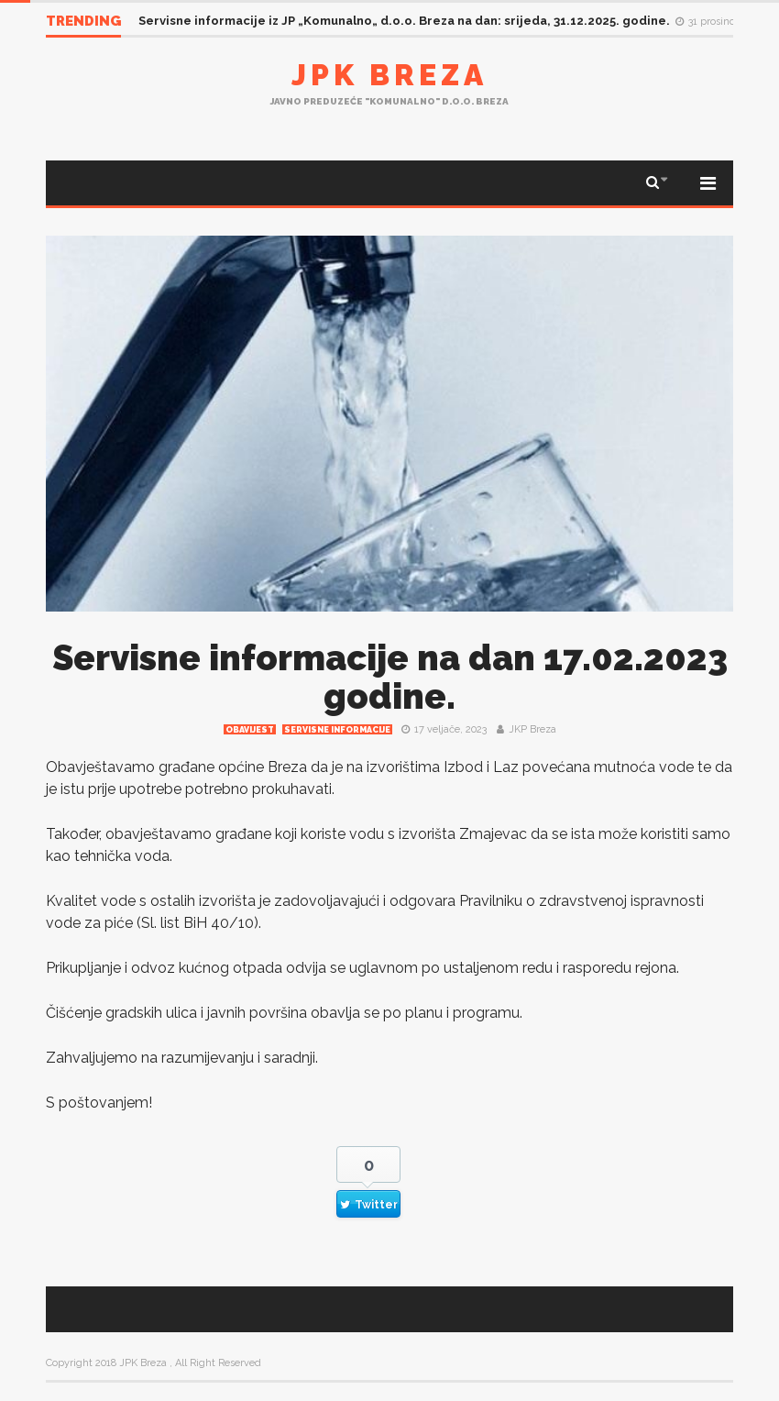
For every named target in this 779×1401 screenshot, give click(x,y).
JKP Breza (532, 729)
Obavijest (249, 729)
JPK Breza (389, 75)
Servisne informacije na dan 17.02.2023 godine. (390, 677)
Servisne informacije (337, 729)
